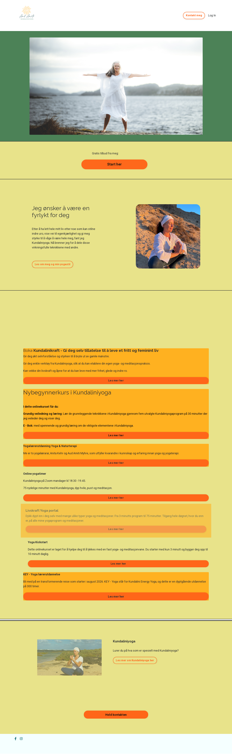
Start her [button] (114, 164)
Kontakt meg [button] (194, 15)
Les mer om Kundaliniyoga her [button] (135, 660)
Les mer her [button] (116, 380)
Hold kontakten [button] (116, 715)
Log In (212, 15)
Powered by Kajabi (208, 745)
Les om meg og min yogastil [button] (52, 264)
